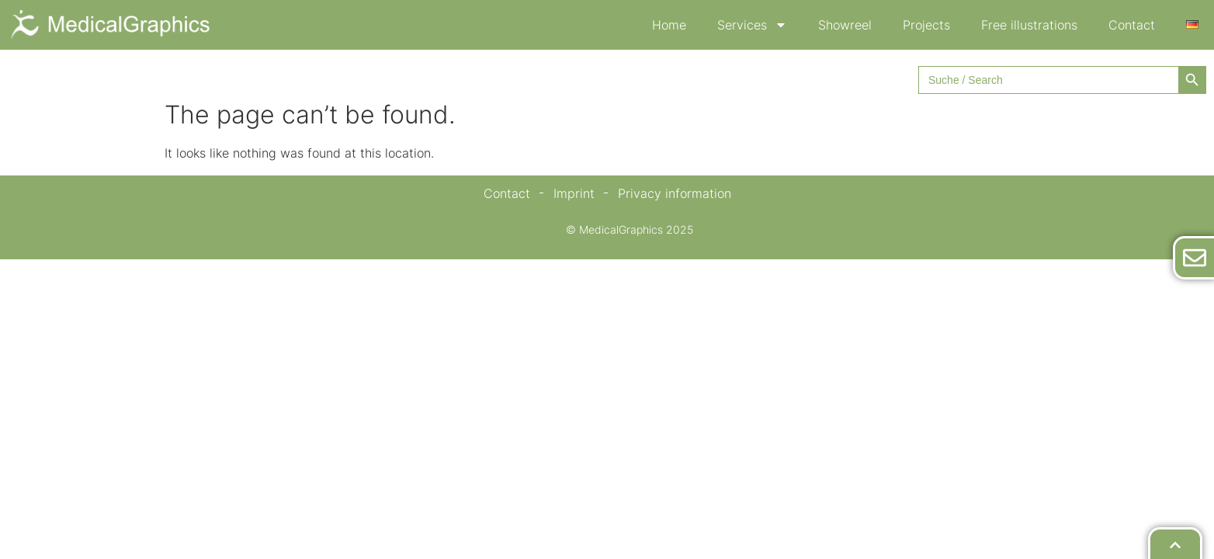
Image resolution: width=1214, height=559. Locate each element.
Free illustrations (1029, 25)
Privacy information (674, 193)
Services (752, 25)
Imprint (574, 193)
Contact (1131, 25)
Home (669, 25)
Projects (926, 25)
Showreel (845, 25)
